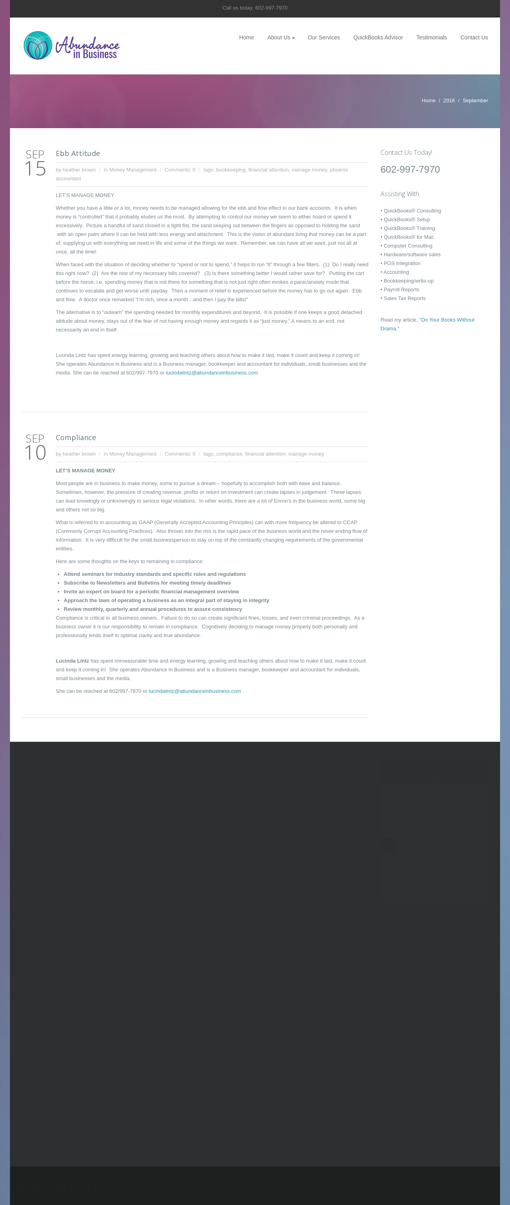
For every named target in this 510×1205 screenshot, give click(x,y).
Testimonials (431, 37)
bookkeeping (231, 170)
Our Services (324, 37)
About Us (278, 37)
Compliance (76, 437)
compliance (229, 454)
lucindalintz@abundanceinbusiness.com (212, 373)
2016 (449, 100)
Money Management (133, 170)
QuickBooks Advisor (378, 37)
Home (246, 37)
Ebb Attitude (78, 153)
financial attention (269, 170)
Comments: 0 (180, 170)
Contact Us (474, 37)
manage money (309, 170)
